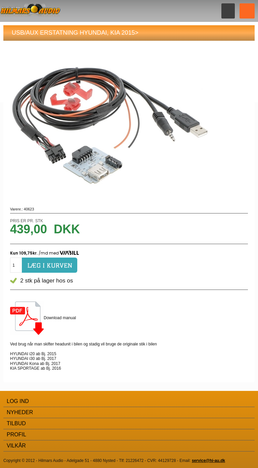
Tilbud (16, 423)
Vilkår (16, 445)
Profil (16, 434)
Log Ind (18, 401)
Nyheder (20, 412)
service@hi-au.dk (208, 460)
